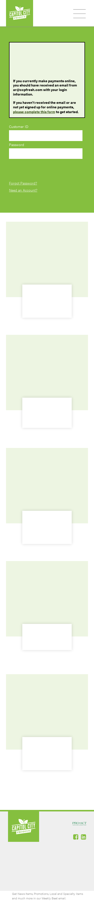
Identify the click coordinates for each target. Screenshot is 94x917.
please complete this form (34, 111)
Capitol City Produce (19, 13)
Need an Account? (23, 190)
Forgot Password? (23, 183)
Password (16, 144)
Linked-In (84, 837)
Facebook (76, 837)
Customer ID (18, 126)
